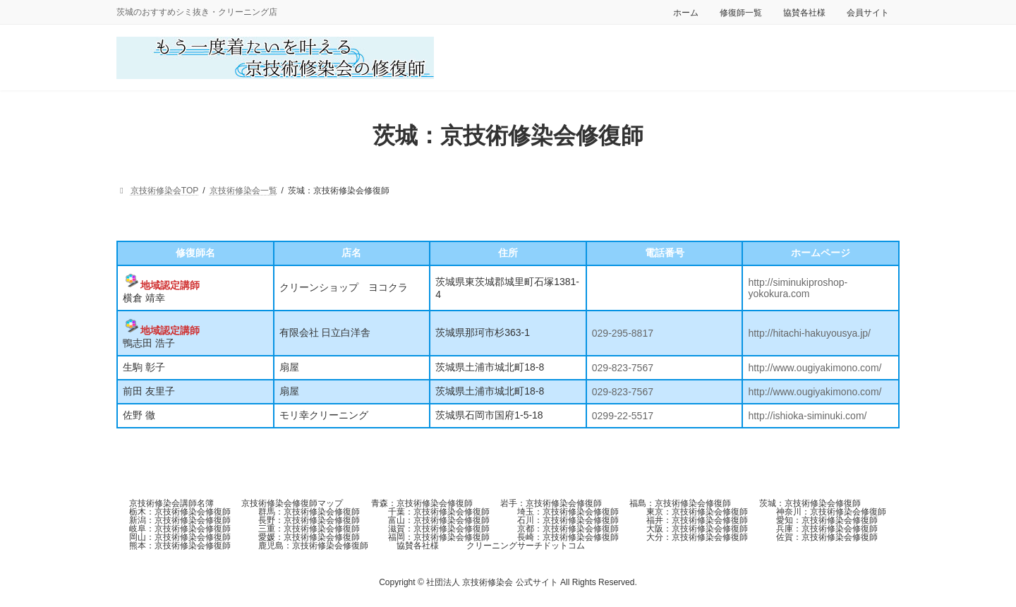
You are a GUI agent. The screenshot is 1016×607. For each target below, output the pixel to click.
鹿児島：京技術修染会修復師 (313, 546)
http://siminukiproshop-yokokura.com (797, 288)
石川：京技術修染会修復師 (568, 520)
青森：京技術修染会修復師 (422, 503)
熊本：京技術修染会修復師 (180, 546)
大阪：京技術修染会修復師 (697, 529)
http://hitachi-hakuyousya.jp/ (809, 333)
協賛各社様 (804, 13)
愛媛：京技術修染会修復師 (309, 537)
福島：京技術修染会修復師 (680, 503)
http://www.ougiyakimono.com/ (814, 367)
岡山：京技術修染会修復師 (180, 537)
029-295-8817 (622, 333)
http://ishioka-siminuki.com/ (807, 415)
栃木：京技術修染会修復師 (180, 512)
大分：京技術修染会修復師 (697, 537)
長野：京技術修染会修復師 (309, 520)
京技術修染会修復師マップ (292, 503)
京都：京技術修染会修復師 (568, 529)
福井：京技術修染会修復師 (697, 520)
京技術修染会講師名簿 (171, 503)
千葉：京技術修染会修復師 (439, 512)
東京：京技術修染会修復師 (697, 512)
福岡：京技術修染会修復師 (439, 537)
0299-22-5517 (622, 415)
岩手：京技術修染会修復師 (551, 503)
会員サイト (868, 13)
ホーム (685, 13)
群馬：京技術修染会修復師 (309, 512)
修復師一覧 (741, 13)
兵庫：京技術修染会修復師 (827, 529)
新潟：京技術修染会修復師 (180, 520)
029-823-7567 (622, 367)
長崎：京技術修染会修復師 (568, 537)
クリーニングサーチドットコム (525, 546)
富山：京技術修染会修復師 (439, 520)
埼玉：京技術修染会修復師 (568, 512)
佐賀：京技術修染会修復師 (827, 537)
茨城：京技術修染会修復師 (810, 503)
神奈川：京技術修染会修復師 (831, 512)
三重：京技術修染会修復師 (309, 529)
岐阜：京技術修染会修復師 (180, 529)
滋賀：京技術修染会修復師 (439, 529)
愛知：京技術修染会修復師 (827, 520)
